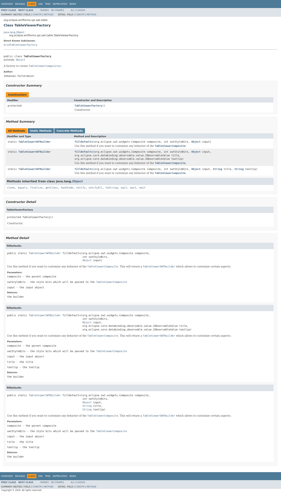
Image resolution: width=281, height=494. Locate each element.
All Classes (78, 10)
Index (72, 4)
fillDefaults (84, 141)
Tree (48, 4)
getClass (52, 187)
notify (81, 187)
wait (124, 187)
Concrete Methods (70, 130)
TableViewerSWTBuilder (34, 141)
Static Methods (41, 130)
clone (11, 187)
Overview (7, 4)
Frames (44, 10)
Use (40, 4)
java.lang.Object (14, 32)
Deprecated (60, 4)
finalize (36, 187)
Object (20, 59)
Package (20, 4)
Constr (37, 14)
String (217, 169)
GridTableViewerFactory (20, 44)
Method (48, 14)
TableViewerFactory (88, 105)
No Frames (57, 10)
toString (112, 187)
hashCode (67, 187)
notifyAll (95, 187)
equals (22, 187)
